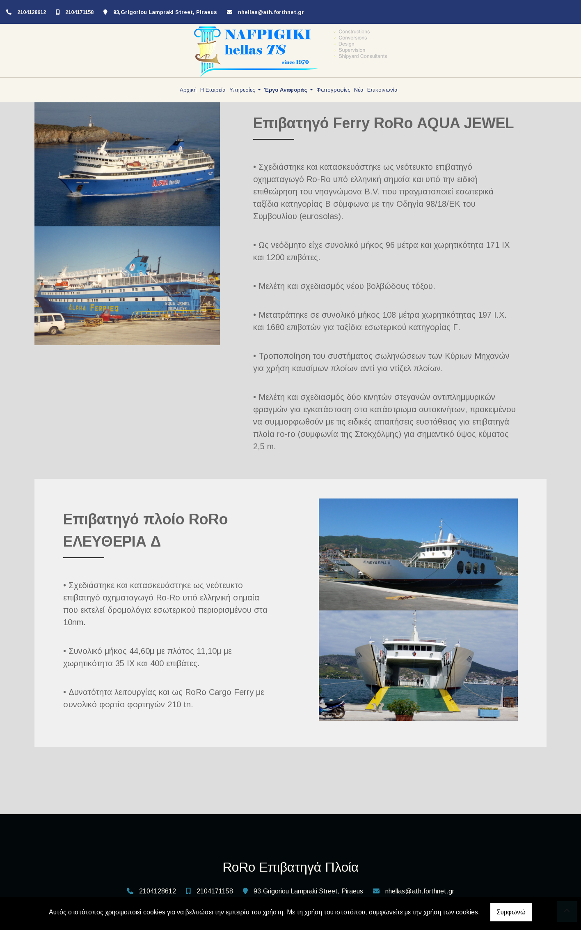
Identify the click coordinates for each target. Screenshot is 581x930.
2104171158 (79, 12)
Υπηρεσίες (243, 90)
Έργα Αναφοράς (286, 90)
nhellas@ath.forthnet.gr (271, 12)
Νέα (359, 90)
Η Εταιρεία (213, 90)
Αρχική (188, 90)
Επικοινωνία (382, 90)
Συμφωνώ (511, 912)
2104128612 (31, 12)
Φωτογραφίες (333, 90)
